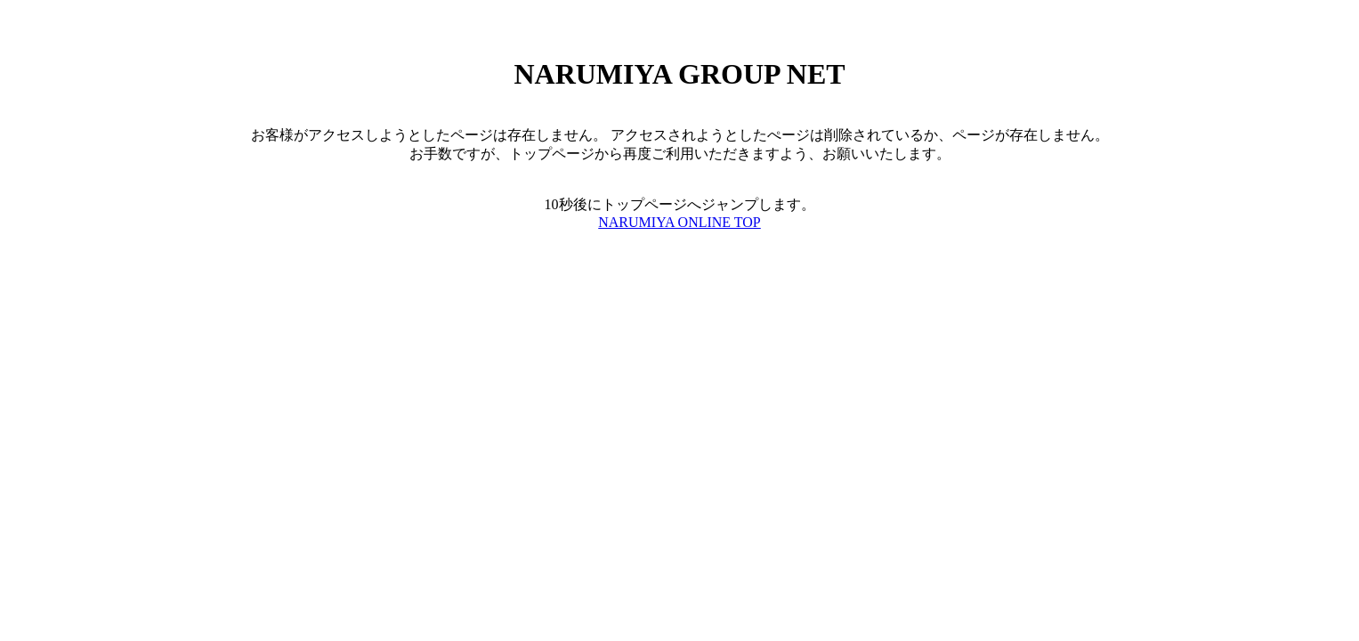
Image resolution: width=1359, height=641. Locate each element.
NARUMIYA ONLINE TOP (679, 222)
